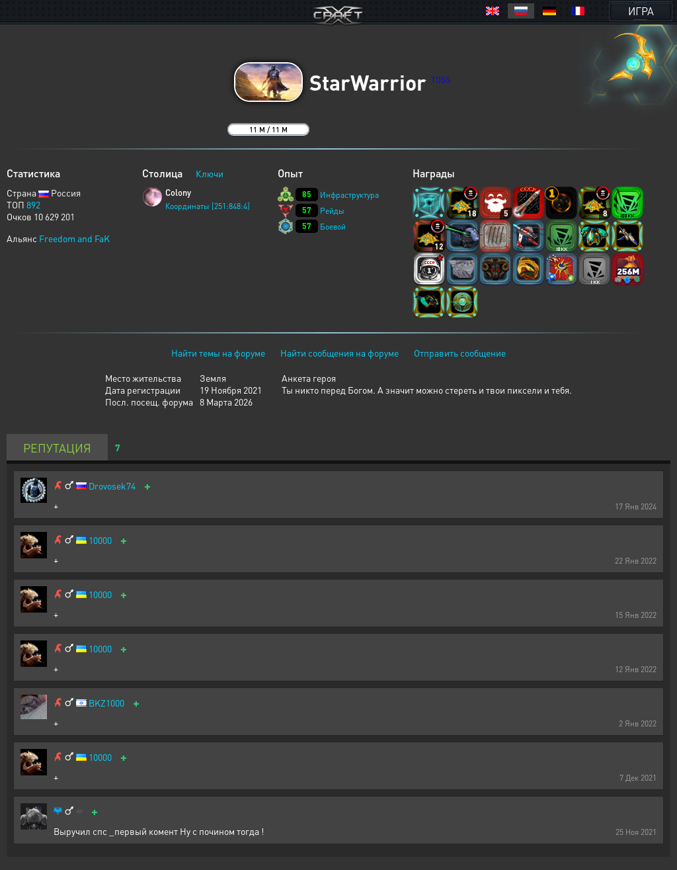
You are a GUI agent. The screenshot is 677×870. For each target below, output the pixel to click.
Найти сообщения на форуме (339, 353)
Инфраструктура (349, 195)
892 (33, 204)
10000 (100, 540)
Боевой (333, 227)
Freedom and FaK (74, 238)
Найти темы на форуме (218, 353)
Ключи (209, 173)
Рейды (332, 211)
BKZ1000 (106, 703)
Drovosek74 (112, 486)
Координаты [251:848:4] (207, 206)
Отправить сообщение (460, 353)
